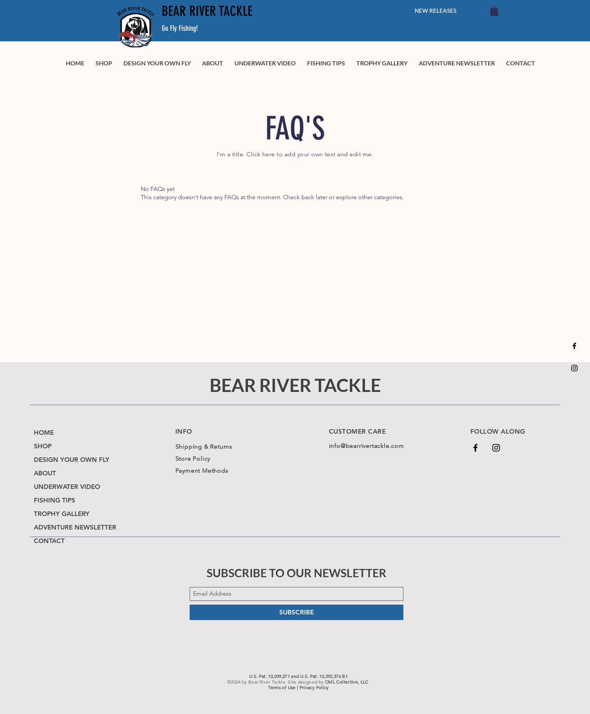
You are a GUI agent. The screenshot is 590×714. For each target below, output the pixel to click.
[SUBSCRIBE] (296, 612)
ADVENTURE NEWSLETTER (75, 527)
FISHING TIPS (54, 500)
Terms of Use (281, 687)
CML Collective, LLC (346, 682)
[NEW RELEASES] (435, 10)
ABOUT (45, 473)
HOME (44, 432)
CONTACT (49, 541)
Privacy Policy (314, 687)
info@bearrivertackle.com (366, 445)
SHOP (43, 446)
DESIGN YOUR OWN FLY (71, 459)
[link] (494, 11)
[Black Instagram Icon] (574, 368)
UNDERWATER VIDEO (67, 486)
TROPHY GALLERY (62, 513)
